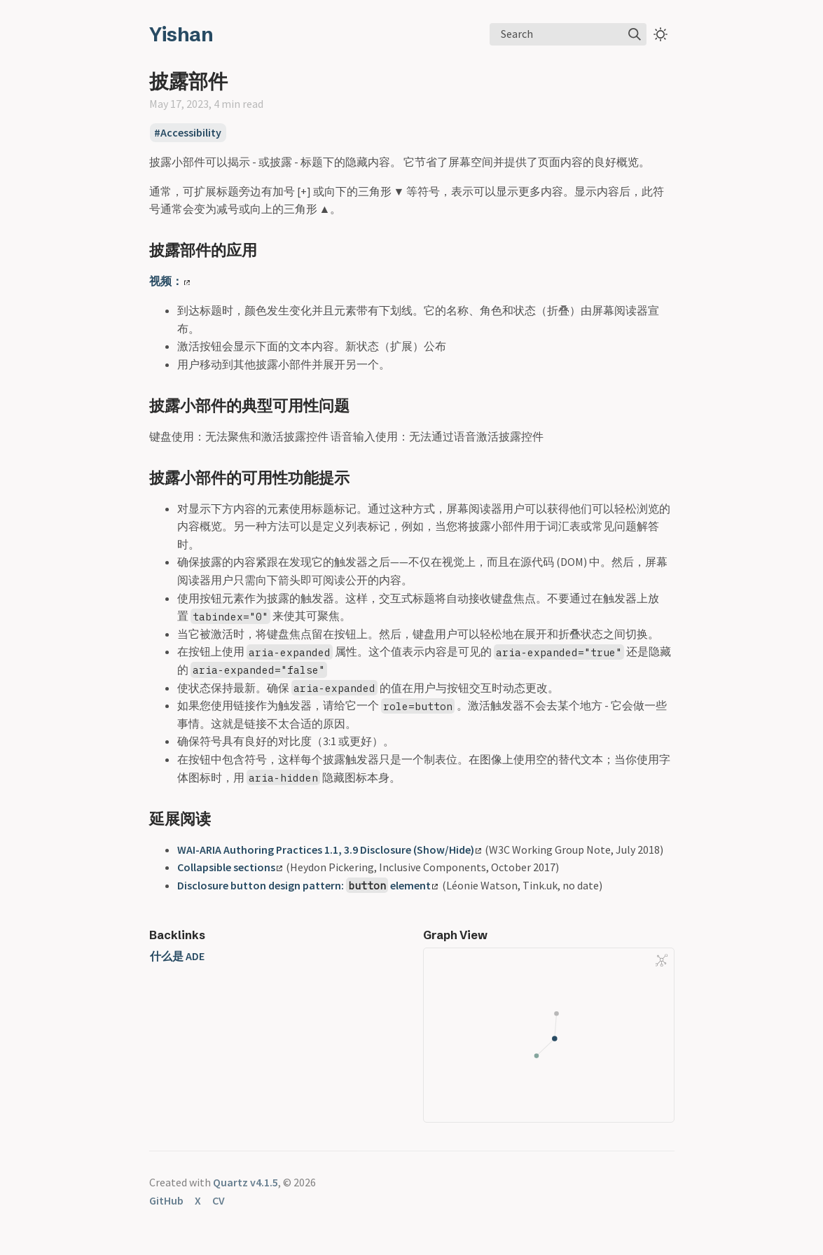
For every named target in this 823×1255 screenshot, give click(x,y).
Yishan (181, 34)
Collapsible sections (229, 867)
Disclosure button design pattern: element (307, 885)
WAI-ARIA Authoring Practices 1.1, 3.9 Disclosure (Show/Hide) (329, 850)
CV (218, 1200)
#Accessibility (187, 133)
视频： (169, 281)
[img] (634, 34)
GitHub (166, 1200)
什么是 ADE (177, 956)
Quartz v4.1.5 (245, 1182)
